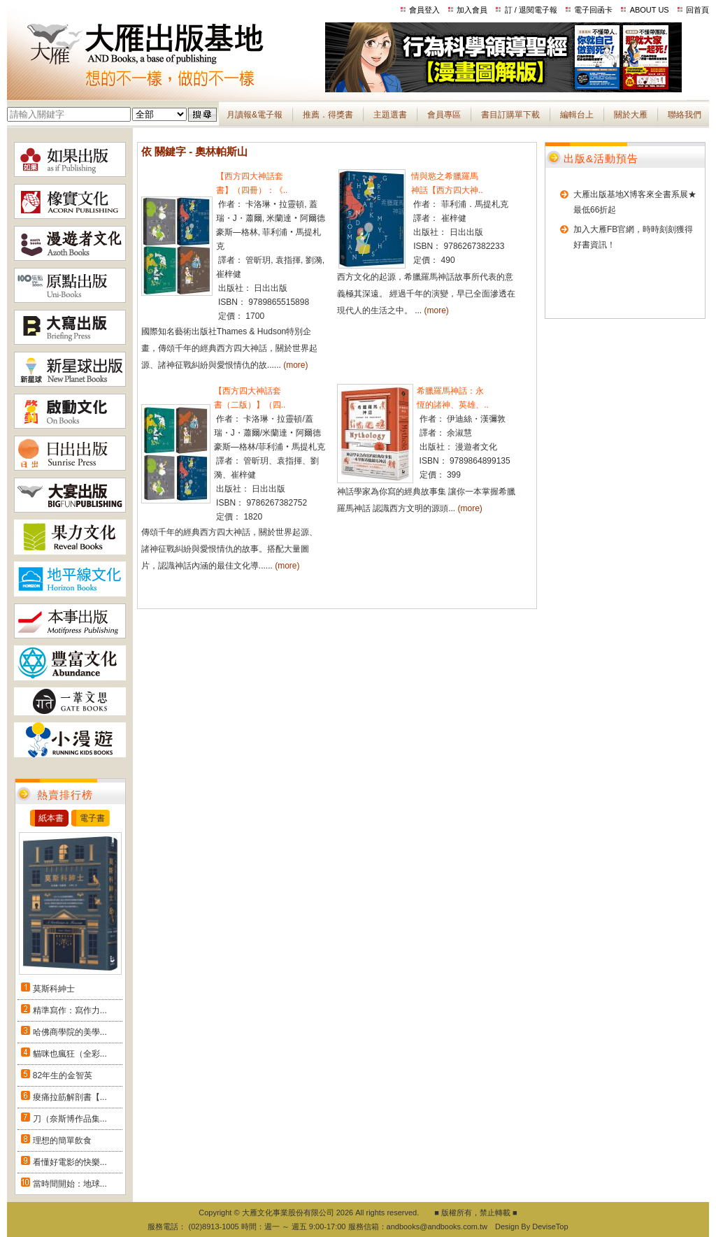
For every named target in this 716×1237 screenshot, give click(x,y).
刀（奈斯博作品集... (70, 1119)
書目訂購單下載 (510, 115)
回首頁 (697, 10)
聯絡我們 (684, 115)
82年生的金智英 (62, 1075)
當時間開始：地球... (70, 1184)
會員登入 (424, 10)
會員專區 (444, 115)
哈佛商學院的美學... (70, 1032)
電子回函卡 (593, 10)
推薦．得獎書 (328, 115)
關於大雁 (630, 115)
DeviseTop (550, 1226)
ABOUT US (649, 10)
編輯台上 (577, 115)
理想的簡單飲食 (62, 1140)
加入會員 (472, 10)
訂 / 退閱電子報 (531, 10)
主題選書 (390, 115)
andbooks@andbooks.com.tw (437, 1226)
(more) (295, 365)
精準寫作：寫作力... (70, 1010)
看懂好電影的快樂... (70, 1162)
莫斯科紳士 (54, 989)
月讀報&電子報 (254, 115)
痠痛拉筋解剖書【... (70, 1097)
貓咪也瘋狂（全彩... (70, 1054)
